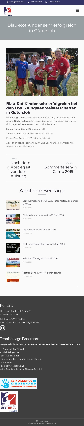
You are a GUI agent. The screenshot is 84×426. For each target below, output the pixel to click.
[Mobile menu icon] (77, 10)
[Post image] (13, 205)
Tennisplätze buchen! (15, 2)
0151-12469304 (36, 2)
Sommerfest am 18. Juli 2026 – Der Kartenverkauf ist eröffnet (50, 202)
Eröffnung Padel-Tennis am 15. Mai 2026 (44, 244)
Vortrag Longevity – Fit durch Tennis (42, 273)
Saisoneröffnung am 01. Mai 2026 (40, 258)
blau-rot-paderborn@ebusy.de (24, 322)
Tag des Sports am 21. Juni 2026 (39, 229)
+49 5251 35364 (54, 2)
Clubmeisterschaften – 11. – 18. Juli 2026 (43, 215)
